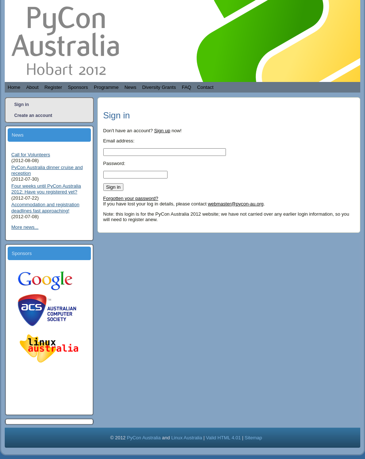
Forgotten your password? (130, 198)
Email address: (119, 141)
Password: (114, 163)
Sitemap (253, 437)
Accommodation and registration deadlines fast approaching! (45, 207)
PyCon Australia (144, 437)
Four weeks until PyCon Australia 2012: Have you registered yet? (46, 189)
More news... (24, 227)
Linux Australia (186, 437)
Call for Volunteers (30, 154)
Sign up (162, 130)
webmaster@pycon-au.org (236, 204)
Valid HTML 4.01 (223, 437)
